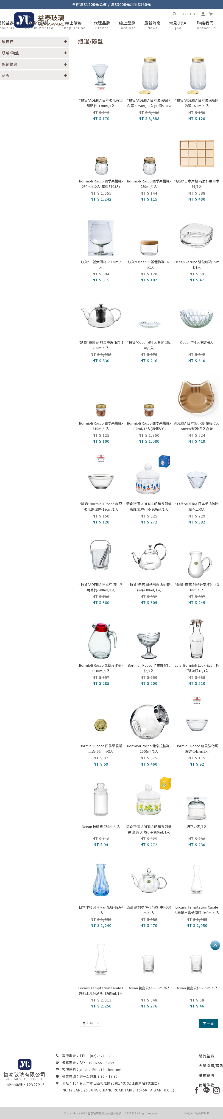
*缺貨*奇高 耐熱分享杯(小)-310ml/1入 (197, 587)
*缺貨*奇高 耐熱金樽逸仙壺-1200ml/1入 (100, 345)
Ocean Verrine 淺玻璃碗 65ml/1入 (196, 264)
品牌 (6, 75)
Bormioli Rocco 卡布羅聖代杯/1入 (149, 668)
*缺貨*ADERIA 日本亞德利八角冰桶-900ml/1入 (101, 587)
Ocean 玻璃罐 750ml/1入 (101, 826)
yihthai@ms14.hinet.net (100, 1069)
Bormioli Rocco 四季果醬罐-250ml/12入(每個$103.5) (101, 184)
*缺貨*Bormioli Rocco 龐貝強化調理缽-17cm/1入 (101, 506)
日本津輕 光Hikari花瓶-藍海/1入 (101, 910)
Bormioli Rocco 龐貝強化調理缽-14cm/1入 (197, 748)
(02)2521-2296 (102, 1055)
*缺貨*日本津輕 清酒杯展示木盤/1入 (196, 184)
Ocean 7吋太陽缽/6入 (196, 342)
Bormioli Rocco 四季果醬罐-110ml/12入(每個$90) (149, 426)
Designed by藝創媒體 (196, 1113)
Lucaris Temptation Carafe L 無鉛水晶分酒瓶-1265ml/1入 (101, 990)
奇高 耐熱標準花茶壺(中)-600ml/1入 (149, 910)
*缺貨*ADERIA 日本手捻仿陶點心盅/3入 (197, 506)
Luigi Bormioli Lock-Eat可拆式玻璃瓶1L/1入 (197, 668)
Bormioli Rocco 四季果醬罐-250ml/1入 (149, 184)
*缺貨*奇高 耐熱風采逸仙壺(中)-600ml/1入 (149, 587)
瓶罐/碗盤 (10, 53)
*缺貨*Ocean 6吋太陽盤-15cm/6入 (149, 345)
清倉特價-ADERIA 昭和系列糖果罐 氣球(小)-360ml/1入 (148, 506)
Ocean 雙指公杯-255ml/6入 (149, 987)
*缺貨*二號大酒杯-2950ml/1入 (101, 264)
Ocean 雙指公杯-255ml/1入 (197, 987)
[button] (74, 25)
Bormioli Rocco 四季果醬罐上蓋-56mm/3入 (101, 748)
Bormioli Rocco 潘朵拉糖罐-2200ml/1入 (149, 748)
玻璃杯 (8, 41)
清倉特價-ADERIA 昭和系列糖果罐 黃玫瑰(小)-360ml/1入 (148, 829)
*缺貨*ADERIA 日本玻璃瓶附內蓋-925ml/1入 (197, 103)
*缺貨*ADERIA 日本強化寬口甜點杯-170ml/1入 (101, 103)
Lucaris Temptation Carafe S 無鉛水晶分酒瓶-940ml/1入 (196, 910)
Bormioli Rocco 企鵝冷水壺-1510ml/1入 (101, 668)
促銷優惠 (9, 64)
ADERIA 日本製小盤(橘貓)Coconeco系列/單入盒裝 (197, 426)
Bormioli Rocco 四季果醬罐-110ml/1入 (101, 426)
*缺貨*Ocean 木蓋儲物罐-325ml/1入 (148, 264)
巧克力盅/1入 (197, 826)
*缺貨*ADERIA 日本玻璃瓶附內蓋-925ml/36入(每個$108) (149, 103)
